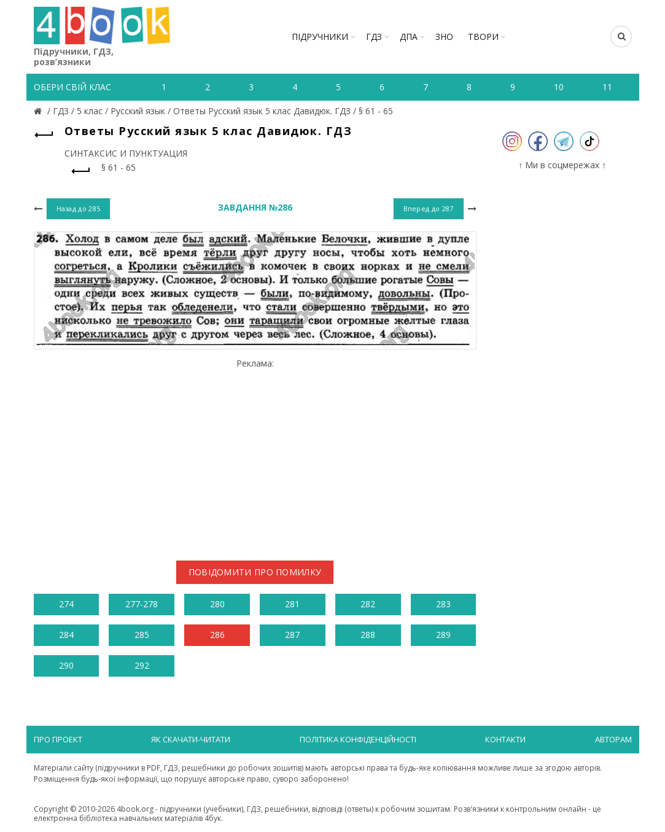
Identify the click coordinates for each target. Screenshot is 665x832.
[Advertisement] (255, 454)
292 (141, 665)
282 (367, 604)
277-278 (141, 604)
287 (292, 634)
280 (217, 604)
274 (66, 604)
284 (66, 634)
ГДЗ (374, 36)
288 (367, 634)
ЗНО (444, 36)
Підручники (320, 36)
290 (66, 665)
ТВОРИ (483, 36)
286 (217, 634)
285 (141, 634)
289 (443, 634)
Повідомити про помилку (255, 572)
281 (292, 604)
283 (443, 604)
